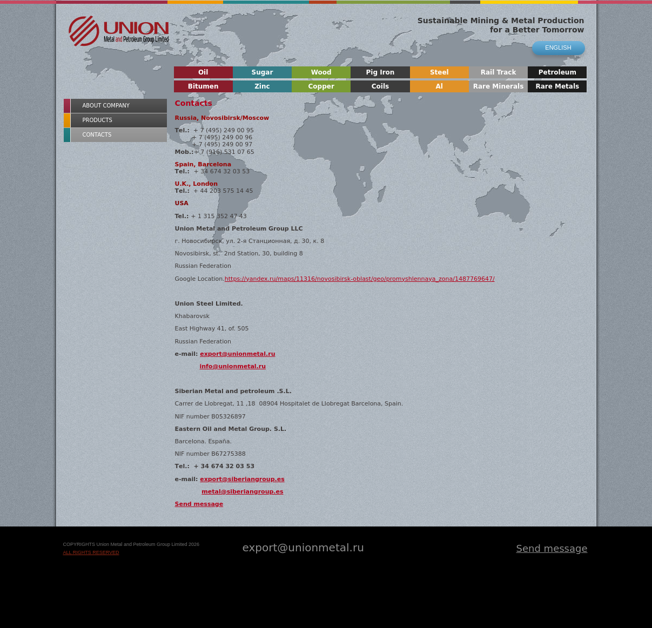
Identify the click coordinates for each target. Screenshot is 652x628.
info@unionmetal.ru (232, 366)
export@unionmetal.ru (237, 353)
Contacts (97, 135)
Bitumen (203, 86)
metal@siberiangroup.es (242, 491)
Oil (203, 72)
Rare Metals (557, 86)
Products (97, 120)
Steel (439, 72)
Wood (321, 72)
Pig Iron (380, 72)
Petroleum (557, 72)
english (558, 47)
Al (439, 86)
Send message (199, 504)
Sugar (262, 72)
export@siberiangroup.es (242, 479)
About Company (106, 106)
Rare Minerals (498, 86)
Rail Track (498, 72)
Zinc (262, 86)
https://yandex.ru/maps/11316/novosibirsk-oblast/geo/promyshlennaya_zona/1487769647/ (360, 278)
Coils (380, 86)
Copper (321, 86)
